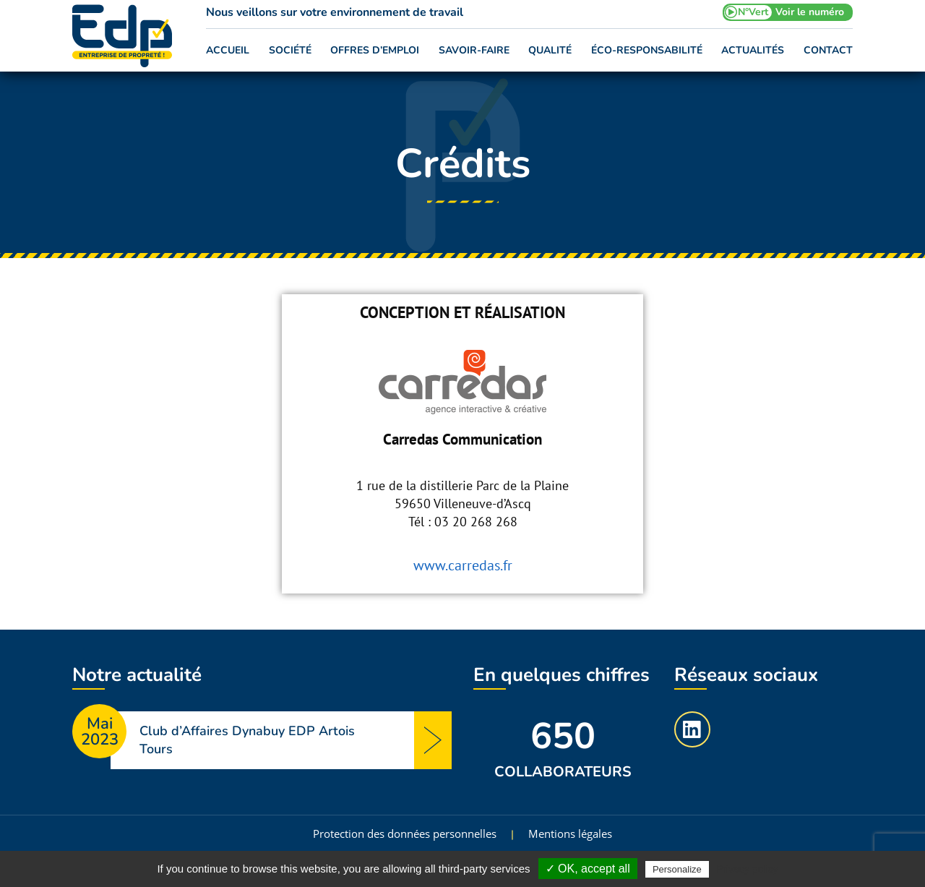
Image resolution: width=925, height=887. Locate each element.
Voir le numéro (809, 12)
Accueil (227, 50)
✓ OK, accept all (588, 868)
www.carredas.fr (462, 565)
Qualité (550, 50)
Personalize (677, 869)
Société (290, 50)
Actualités (752, 50)
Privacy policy (747, 869)
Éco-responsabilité (646, 50)
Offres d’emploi (374, 50)
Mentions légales (570, 833)
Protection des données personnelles (404, 833)
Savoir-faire (474, 50)
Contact (828, 50)
